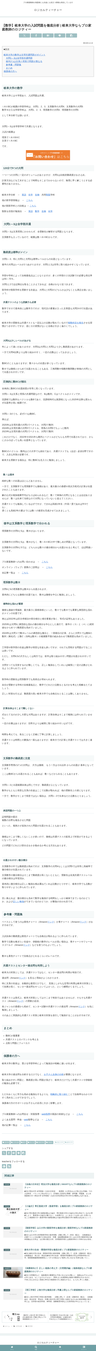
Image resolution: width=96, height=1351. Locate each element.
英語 (24, 195)
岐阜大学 (69, 1142)
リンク (50, 922)
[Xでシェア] (24, 35)
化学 (30, 195)
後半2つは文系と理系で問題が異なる (24, 61)
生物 (37, 195)
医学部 (6, 1142)
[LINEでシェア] (59, 35)
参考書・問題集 (13, 65)
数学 (37, 211)
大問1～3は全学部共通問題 (19, 58)
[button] (71, 35)
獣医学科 (40, 1142)
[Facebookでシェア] (36, 35)
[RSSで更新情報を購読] (9, 1166)
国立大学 (59, 1142)
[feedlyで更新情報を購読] (4, 1166)
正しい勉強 (18, 901)
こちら (29, 200)
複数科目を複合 (75, 323)
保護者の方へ (10, 71)
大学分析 (15, 1142)
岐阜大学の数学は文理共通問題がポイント (24, 55)
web (26, 1119)
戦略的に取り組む (59, 1094)
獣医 (48, 195)
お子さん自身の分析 (54, 1074)
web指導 (46, 1114)
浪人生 (31, 1142)
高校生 (49, 1142)
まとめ (9, 68)
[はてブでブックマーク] (47, 35)
